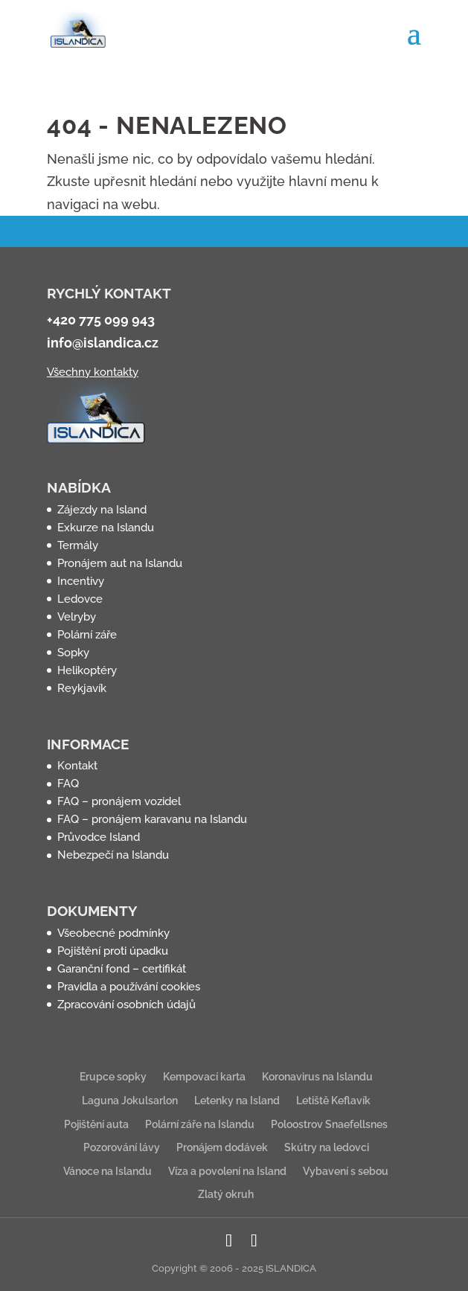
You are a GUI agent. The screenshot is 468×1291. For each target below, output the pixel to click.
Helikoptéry (87, 670)
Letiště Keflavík (333, 1100)
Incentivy (80, 581)
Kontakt (77, 765)
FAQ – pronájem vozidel (119, 801)
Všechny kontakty (92, 372)
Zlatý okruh (226, 1194)
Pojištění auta (96, 1124)
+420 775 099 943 (101, 319)
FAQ (68, 783)
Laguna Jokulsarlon (130, 1100)
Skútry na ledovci (326, 1147)
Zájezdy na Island (102, 509)
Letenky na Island (237, 1100)
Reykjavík (81, 688)
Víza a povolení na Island (227, 1171)
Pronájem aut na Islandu (119, 563)
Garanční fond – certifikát (121, 969)
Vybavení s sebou (345, 1171)
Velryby (76, 617)
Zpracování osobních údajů (126, 1004)
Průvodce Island (98, 837)
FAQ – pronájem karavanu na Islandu (152, 819)
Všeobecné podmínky (113, 933)
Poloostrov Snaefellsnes (329, 1124)
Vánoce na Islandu (107, 1171)
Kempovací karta (204, 1077)
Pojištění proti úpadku (112, 951)
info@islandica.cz (102, 342)
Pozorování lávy (121, 1147)
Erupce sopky (113, 1077)
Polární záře (87, 634)
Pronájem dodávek (222, 1147)
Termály (77, 545)
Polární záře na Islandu (199, 1124)
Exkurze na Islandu (105, 527)
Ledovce (80, 599)
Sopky (73, 652)
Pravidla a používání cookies (128, 986)
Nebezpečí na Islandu (113, 855)
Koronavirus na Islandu (317, 1077)
